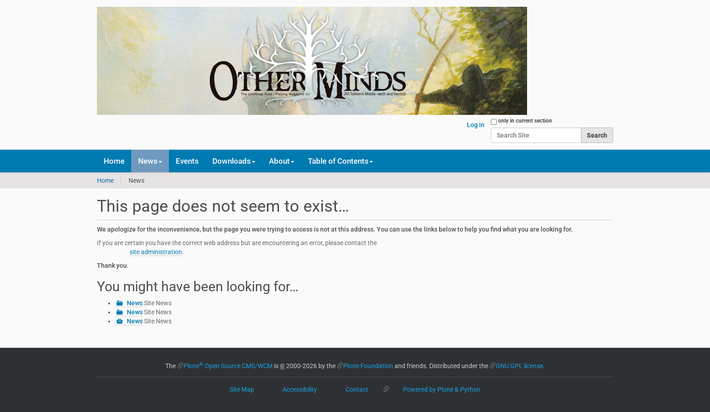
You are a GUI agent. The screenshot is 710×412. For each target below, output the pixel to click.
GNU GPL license (519, 365)
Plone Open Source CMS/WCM (228, 365)
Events (187, 161)
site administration (156, 252)
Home (114, 161)
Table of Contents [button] (340, 161)
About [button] (281, 161)
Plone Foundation (368, 365)
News (135, 303)
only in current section (525, 121)
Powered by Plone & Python (441, 389)
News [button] (150, 161)
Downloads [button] (233, 161)
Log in (476, 124)
